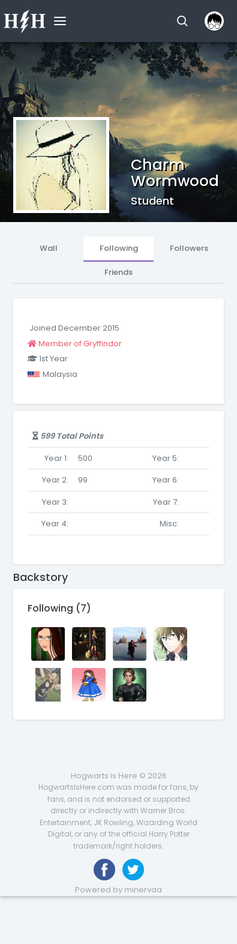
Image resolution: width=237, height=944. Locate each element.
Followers (189, 248)
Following (119, 248)
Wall (49, 248)
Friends (118, 272)
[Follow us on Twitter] (133, 869)
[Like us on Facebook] (104, 869)
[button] (182, 21)
